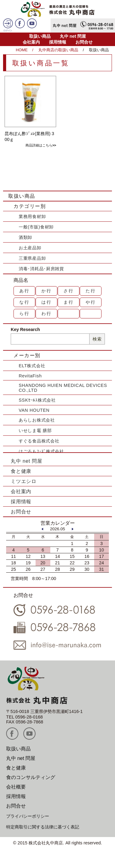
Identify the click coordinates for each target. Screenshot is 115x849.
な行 (24, 302)
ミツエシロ (23, 481)
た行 (91, 290)
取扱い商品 (40, 36)
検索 (97, 339)
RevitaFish (30, 375)
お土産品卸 (30, 247)
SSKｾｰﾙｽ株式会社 (37, 400)
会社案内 (31, 42)
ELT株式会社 (32, 365)
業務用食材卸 (32, 216)
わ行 (46, 313)
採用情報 (57, 42)
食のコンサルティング (30, 777)
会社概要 (16, 786)
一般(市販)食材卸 (36, 226)
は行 (46, 302)
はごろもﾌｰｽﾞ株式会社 (41, 451)
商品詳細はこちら (38, 145)
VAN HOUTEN (34, 410)
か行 (46, 290)
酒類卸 (25, 237)
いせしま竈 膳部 (35, 430)
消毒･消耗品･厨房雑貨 (41, 268)
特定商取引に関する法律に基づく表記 (42, 826)
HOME (22, 50)
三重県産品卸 (32, 258)
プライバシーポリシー (27, 816)
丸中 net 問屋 (73, 36)
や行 (91, 302)
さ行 (68, 290)
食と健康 (21, 471)
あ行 (24, 290)
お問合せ (84, 42)
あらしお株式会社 (37, 420)
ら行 (24, 313)
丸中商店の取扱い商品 (58, 50)
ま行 (68, 302)
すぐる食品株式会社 (39, 440)
